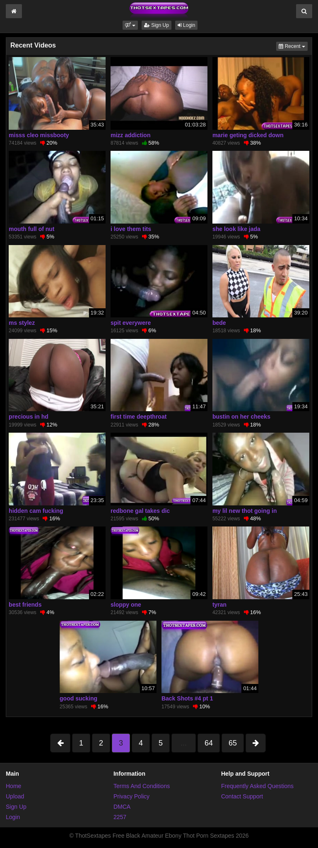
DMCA (121, 806)
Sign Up (156, 25)
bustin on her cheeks (241, 416)
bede (219, 322)
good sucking (78, 698)
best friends (25, 604)
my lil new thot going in (244, 510)
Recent (293, 45)
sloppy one (126, 604)
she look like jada (236, 229)
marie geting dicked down (248, 135)
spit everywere (131, 322)
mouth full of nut (31, 229)
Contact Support (242, 796)
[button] (130, 25)
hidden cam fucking (36, 510)
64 (209, 743)
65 (233, 743)
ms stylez (22, 322)
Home (13, 786)
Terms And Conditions (141, 786)
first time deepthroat (138, 416)
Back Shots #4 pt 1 (187, 698)
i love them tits (131, 229)
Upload (15, 796)
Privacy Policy (131, 796)
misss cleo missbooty (39, 135)
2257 (119, 817)
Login (186, 25)
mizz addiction (130, 135)
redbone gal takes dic (140, 510)
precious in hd (28, 416)
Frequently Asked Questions (257, 786)
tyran (219, 604)
